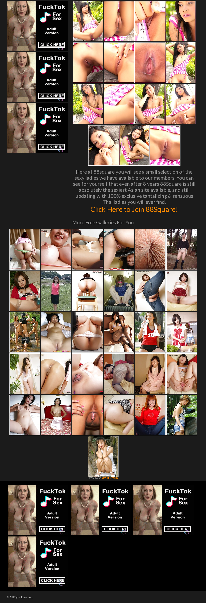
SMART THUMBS (110, 478)
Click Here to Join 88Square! (134, 209)
